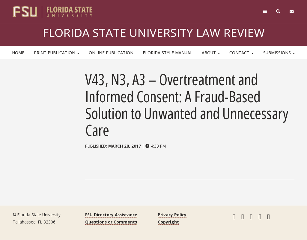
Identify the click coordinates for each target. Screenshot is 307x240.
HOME (18, 53)
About (211, 53)
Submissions (279, 53)
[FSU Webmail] (292, 11)
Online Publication (111, 53)
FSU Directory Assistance (111, 215)
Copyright (168, 222)
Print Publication (56, 53)
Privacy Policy (172, 215)
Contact (241, 53)
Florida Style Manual (167, 53)
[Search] (278, 11)
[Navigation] (265, 11)
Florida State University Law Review (154, 32)
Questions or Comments (111, 222)
